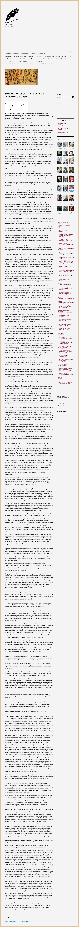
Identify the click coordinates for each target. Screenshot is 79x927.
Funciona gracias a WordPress (24, 921)
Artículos (60, 281)
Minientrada (61, 51)
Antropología (47, 56)
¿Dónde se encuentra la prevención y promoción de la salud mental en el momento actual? (66, 275)
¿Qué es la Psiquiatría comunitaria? (65, 318)
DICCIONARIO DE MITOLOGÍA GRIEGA (66, 244)
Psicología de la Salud (23, 58)
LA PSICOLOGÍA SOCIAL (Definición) (66, 305)
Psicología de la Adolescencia (64, 345)
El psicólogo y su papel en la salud (65, 351)
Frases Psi (18, 61)
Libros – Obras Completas (11, 51)
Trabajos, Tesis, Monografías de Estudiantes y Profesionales (19, 56)
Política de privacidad (46, 63)
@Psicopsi (24, 61)
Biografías (22, 51)
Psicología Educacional (10, 58)
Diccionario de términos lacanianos (66, 234)
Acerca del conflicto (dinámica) (65, 332)
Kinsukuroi (60, 124)
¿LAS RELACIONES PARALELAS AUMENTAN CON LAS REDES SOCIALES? (65, 279)
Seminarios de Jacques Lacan (64, 225)
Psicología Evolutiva (66, 56)
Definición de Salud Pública (64, 350)
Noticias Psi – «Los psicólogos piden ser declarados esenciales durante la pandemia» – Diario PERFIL (66, 255)
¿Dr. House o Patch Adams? (64, 269)
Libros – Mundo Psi (32, 51)
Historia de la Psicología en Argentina (66, 287)
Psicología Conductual (61, 58)
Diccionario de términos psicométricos (66, 238)
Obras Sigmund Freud (63, 223)
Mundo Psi (52, 51)
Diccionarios (43, 51)
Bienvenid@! (38, 61)
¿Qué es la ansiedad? (63, 356)
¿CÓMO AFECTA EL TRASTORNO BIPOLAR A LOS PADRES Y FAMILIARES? (66, 340)
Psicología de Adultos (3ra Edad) (65, 346)
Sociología (40, 53)
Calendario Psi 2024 (62, 123)
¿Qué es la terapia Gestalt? (64, 364)
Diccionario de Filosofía (63, 239)
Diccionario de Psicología (64, 232)
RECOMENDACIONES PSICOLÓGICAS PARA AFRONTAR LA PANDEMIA (22, 63)
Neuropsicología (9, 61)
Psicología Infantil (25, 53)
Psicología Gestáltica (48, 58)
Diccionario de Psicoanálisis (64, 245)
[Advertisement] (39, 40)
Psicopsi (8, 25)
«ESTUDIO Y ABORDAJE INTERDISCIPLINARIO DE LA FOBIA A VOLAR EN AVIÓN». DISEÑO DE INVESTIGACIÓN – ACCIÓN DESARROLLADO (66, 328)
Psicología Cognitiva (36, 58)
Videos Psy (68, 51)
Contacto (31, 61)
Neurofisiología (56, 56)
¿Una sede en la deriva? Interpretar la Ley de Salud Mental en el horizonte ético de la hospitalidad (66, 354)
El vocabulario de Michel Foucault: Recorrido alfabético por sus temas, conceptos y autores (66, 242)
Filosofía (33, 53)
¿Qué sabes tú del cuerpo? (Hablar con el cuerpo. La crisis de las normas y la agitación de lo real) (66, 271)
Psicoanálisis (38, 56)
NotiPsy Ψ (7, 53)
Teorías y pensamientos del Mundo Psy (66, 248)
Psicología (15, 53)
